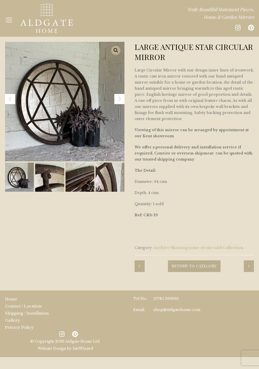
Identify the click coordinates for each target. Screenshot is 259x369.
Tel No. (140, 298)
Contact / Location (23, 306)
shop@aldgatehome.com (177, 309)
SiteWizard (83, 348)
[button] (115, 50)
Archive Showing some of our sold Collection (198, 247)
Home (11, 299)
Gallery (12, 320)
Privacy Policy (19, 327)
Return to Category (194, 265)
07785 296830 (166, 298)
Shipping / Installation (27, 313)
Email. (139, 309)
